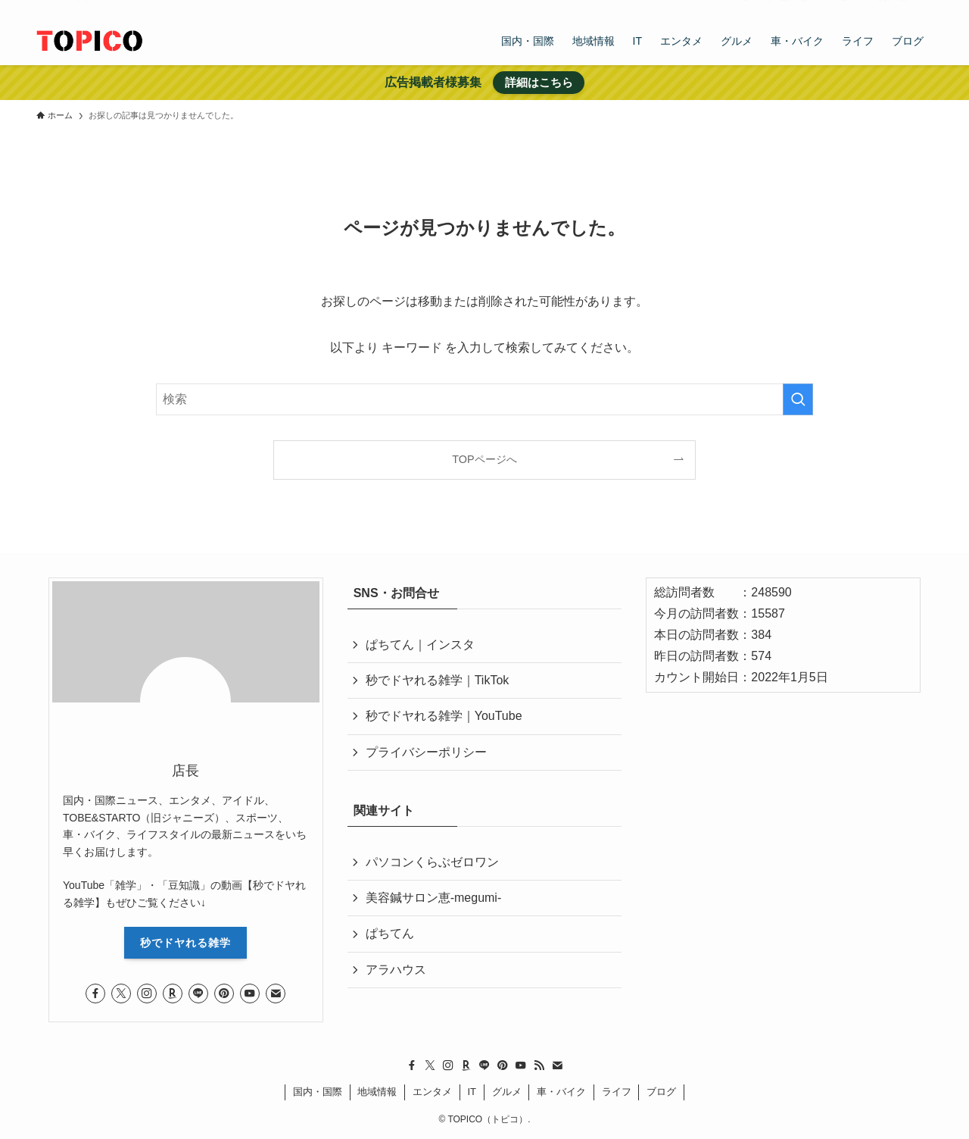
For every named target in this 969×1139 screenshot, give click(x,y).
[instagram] (785, 8)
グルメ (507, 1091)
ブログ (661, 1091)
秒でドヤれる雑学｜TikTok (437, 680)
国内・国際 (317, 1091)
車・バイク (561, 1091)
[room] (805, 8)
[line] (824, 8)
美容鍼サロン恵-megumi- (434, 897)
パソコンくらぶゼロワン (432, 862)
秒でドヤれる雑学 (185, 943)
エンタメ (432, 1091)
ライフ (616, 1091)
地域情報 (377, 1091)
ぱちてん (390, 933)
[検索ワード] (484, 399)
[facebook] (746, 8)
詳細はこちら (539, 82)
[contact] (903, 8)
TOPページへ (484, 459)
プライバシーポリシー (426, 752)
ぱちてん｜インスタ (420, 644)
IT (471, 1091)
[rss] (883, 8)
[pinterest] (844, 8)
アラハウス (396, 969)
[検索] (923, 8)
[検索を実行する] (798, 399)
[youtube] (864, 8)
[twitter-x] (765, 8)
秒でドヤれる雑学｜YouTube (444, 715)
